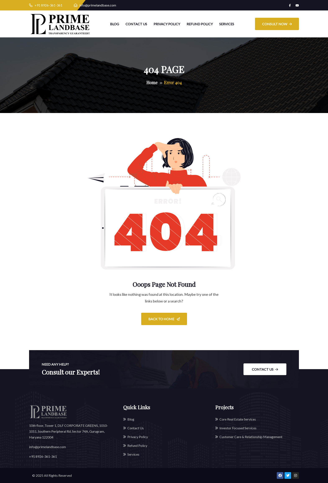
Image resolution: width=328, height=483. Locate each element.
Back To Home (164, 319)
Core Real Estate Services (237, 419)
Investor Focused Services (237, 428)
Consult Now (277, 24)
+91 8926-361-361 (48, 5)
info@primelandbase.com (97, 5)
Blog (114, 24)
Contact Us (136, 24)
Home (152, 82)
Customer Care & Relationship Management (250, 437)
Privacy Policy (167, 24)
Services (226, 24)
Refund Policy (200, 24)
